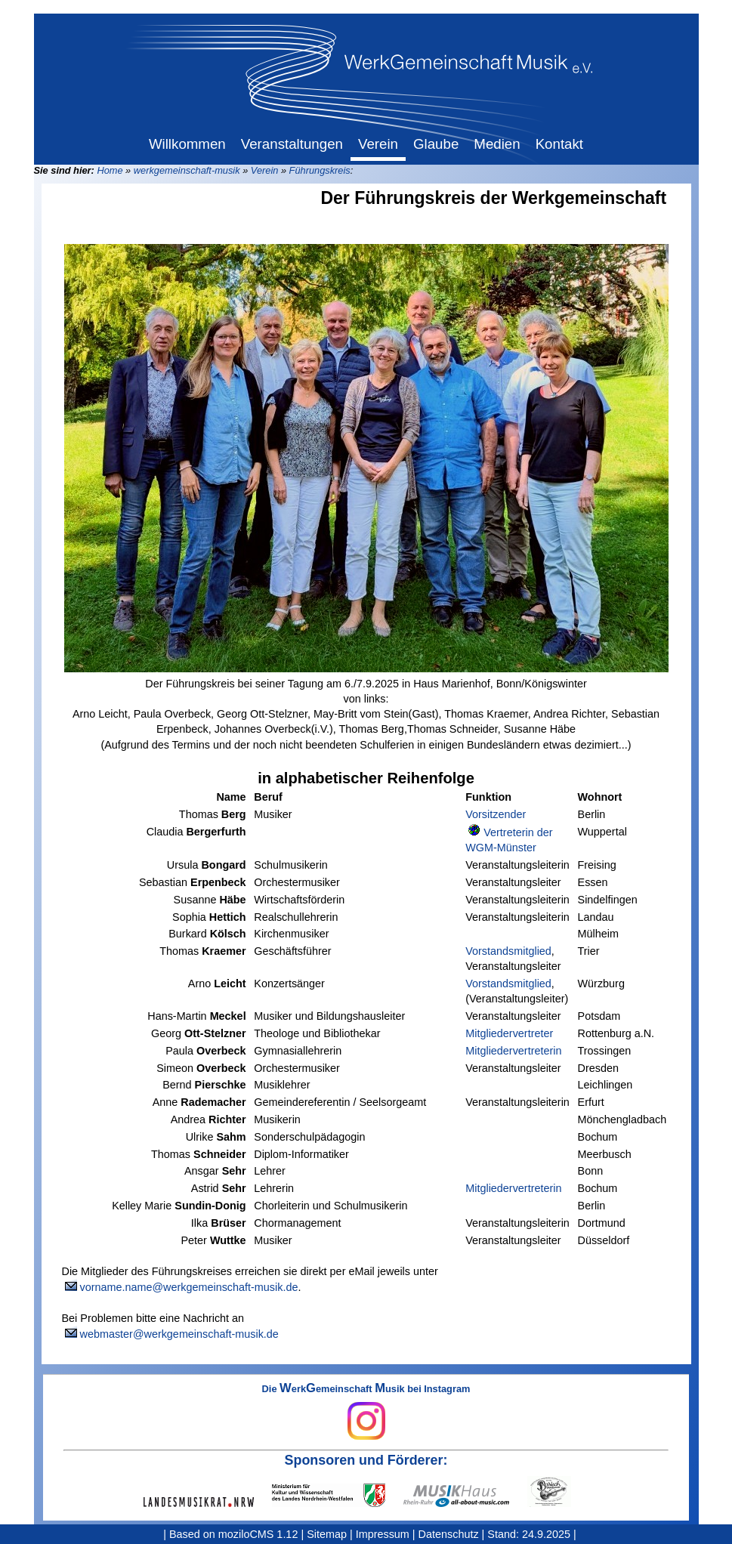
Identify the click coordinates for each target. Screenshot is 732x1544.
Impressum (382, 1534)
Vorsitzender (495, 814)
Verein (265, 170)
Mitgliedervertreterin (513, 1051)
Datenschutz (449, 1534)
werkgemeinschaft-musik (187, 170)
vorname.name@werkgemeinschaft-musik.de (189, 1287)
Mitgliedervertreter (509, 1033)
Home (109, 170)
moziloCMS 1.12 (258, 1534)
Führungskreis (320, 170)
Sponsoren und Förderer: (366, 1460)
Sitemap (327, 1534)
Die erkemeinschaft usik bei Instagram (366, 1412)
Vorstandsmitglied (508, 951)
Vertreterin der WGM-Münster (508, 840)
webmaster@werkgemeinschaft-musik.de (179, 1334)
